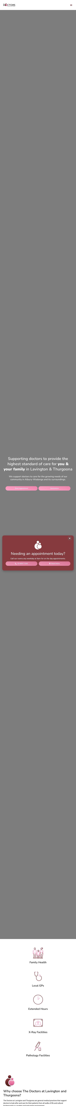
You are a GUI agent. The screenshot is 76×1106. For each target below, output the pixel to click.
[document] (38, 553)
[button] (69, 538)
